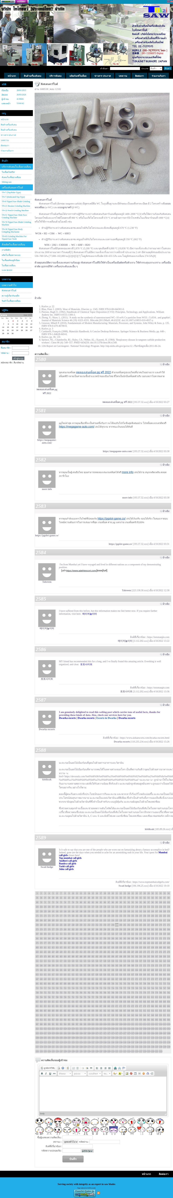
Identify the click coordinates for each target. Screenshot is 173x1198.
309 (45, 934)
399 (132, 943)
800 (104, 997)
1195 (53, 1051)
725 (77, 988)
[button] (48, 1068)
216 (81, 920)
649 (45, 979)
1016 (152, 1024)
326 (112, 934)
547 (45, 965)
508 (160, 956)
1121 (164, 1038)
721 (61, 988)
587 (69, 970)
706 (136, 983)
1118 (152, 1038)
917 (164, 1011)
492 (96, 956)
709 (148, 983)
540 (152, 961)
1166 (73, 1047)
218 (89, 920)
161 (132, 911)
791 (69, 997)
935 (100, 1015)
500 (128, 956)
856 (57, 1006)
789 (61, 997)
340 (168, 934)
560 (96, 965)
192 (120, 916)
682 (41, 983)
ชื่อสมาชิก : (6, 348)
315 (69, 934)
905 (116, 1011)
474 (160, 952)
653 (61, 979)
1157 (37, 1047)
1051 (156, 1029)
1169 (85, 1047)
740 (136, 988)
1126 (49, 1042)
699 (108, 983)
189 (108, 916)
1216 (136, 1051)
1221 (156, 1051)
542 (160, 961)
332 (136, 934)
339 (164, 934)
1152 (152, 1042)
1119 (156, 1038)
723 (69, 988)
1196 (57, 1051)
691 (77, 983)
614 (41, 974)
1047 (140, 1029)
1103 (93, 1038)
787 (53, 997)
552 (65, 965)
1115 (140, 1038)
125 (124, 907)
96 (145, 902)
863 (85, 1006)
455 (85, 952)
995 (69, 1024)
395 (116, 943)
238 (168, 920)
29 (149, 893)
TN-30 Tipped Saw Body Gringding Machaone (12, 230)
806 (128, 997)
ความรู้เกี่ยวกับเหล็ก (10, 296)
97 (149, 902)
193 (124, 916)
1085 (156, 1033)
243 (53, 925)
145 (69, 911)
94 (137, 902)
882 (160, 1006)
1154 (160, 1042)
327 (116, 934)
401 (140, 943)
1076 (120, 1033)
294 (120, 929)
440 (160, 947)
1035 (93, 1029)
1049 (148, 1029)
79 (77, 902)
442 (168, 947)
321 (93, 934)
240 (41, 925)
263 (132, 925)
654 (65, 979)
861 (77, 1006)
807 (132, 997)
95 (141, 902)
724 (73, 988)
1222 (160, 1051)
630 (104, 974)
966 (89, 1020)
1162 (57, 1047)
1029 (69, 1029)
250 (81, 925)
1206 (97, 1051)
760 (81, 993)
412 (49, 947)
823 (61, 1002)
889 (53, 1011)
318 (81, 934)
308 (41, 934)
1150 (144, 1042)
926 (65, 1015)
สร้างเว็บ (14, 2)
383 (69, 943)
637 (132, 974)
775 (140, 993)
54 (113, 898)
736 (120, 988)
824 (65, 1002)
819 (45, 1002)
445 (45, 952)
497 (116, 956)
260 (120, 925)
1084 (152, 1033)
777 (148, 993)
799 (100, 997)
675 (148, 979)
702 (120, 983)
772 (128, 993)
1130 (65, 1042)
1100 (81, 1038)
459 (100, 952)
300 (144, 929)
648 (41, 979)
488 (81, 956)
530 (112, 961)
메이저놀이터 (89, 614)
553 (69, 965)
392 (104, 943)
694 (89, 983)
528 (104, 961)
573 (148, 965)
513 (45, 961)
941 (124, 1015)
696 (96, 983)
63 (149, 898)
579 (37, 970)
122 (112, 907)
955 (45, 1020)
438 (152, 947)
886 (41, 1011)
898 (89, 1011)
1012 (136, 1024)
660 (89, 979)
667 (116, 979)
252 (89, 925)
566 (120, 965)
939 (116, 1015)
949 (156, 1015)
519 (69, 961)
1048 (144, 1029)
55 (117, 898)
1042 (120, 1029)
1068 (89, 1033)
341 (37, 938)
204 (168, 916)
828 (81, 1002)
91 (125, 902)
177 (61, 916)
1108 (113, 1038)
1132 (73, 1042)
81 (85, 902)
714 (168, 983)
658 (81, 979)
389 (93, 943)
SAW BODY (7, 270)
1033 (85, 1029)
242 (49, 925)
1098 (73, 1038)
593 (93, 970)
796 (89, 997)
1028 (65, 1029)
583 (53, 970)
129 (140, 907)
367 (140, 938)
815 (164, 997)
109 (61, 907)
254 (96, 925)
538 (144, 961)
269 (156, 925)
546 (41, 965)
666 (112, 979)
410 (41, 947)
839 (124, 1002)
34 (169, 893)
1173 (101, 1047)
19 (109, 893)
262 (128, 925)
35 (37, 898)
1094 (57, 1038)
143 (61, 911)
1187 (156, 1047)
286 (89, 929)
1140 (105, 1042)
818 (41, 1002)
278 (57, 929)
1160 (49, 1047)
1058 (49, 1033)
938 (112, 1015)
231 (140, 920)
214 (73, 920)
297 (132, 929)
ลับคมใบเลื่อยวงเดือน (11, 177)
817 (37, 1002)
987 (37, 1024)
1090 (41, 1038)
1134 (81, 1042)
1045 (132, 1029)
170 (168, 911)
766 (104, 993)
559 (93, 965)
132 (152, 907)
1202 (81, 1051)
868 (104, 1006)
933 (93, 1015)
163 (140, 911)
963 (77, 1020)
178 (65, 916)
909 (132, 1011)
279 (61, 929)
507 (156, 956)
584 (57, 970)
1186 (152, 1047)
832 (96, 1002)
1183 (140, 1047)
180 (73, 916)
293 (116, 929)
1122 (168, 1038)
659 (85, 979)
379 (53, 943)
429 (116, 947)
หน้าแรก (4, 119)
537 (140, 961)
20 (113, 893)
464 (120, 952)
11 (77, 893)
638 (136, 974)
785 (45, 997)
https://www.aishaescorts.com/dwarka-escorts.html (144, 738)
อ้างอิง (166, 364)
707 (140, 983)
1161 (53, 1047)
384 (73, 943)
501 (132, 956)
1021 (37, 1029)
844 (144, 1002)
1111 (124, 1038)
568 (128, 965)
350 (73, 938)
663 (100, 979)
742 (144, 988)
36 (41, 898)
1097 (69, 1038)
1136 (89, 1042)
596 (104, 970)
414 (57, 947)
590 (81, 970)
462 (112, 952)
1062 (65, 1033)
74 (57, 902)
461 (108, 952)
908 (128, 1011)
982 (152, 1020)
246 (65, 925)
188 (104, 916)
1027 (61, 1029)
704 (128, 983)
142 (57, 911)
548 (49, 965)
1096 (65, 1038)
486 (73, 956)
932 (89, 1015)
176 (57, 916)
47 (85, 898)
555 (77, 965)
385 (77, 943)
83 (93, 902)
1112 (128, 1038)
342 (41, 938)
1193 (45, 1051)
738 (128, 988)
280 (65, 929)
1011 (132, 1024)
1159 (45, 1047)
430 (120, 947)
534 (128, 961)
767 (108, 993)
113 (77, 907)
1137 (93, 1042)
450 (65, 952)
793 (77, 997)
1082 (144, 1033)
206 (41, 920)
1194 (49, 1051)
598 (112, 970)
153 (100, 911)
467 (132, 952)
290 (104, 929)
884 (168, 1006)
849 (164, 1002)
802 (112, 997)
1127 (53, 1042)
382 (65, 943)
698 (104, 983)
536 (136, 961)
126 (128, 907)
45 (77, 898)
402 (144, 943)
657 (77, 979)
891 (61, 1011)
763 (93, 993)
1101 (85, 1038)
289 (100, 929)
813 (156, 997)
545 (37, 965)
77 (69, 902)
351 (77, 938)
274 (41, 929)
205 (37, 920)
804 (120, 997)
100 (160, 902)
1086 (160, 1033)
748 (168, 988)
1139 (101, 1042)
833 (100, 1002)
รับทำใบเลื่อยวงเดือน (11, 301)
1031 (77, 1029)
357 (100, 938)
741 (140, 988)
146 (73, 911)
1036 (97, 1029)
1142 (113, 1042)
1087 (164, 1033)
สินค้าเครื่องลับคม (9, 124)
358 (104, 938)
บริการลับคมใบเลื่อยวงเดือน (16, 167)
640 (144, 974)
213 (69, 920)
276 (49, 929)
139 (45, 911)
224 (112, 920)
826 (73, 1002)
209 (53, 920)
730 (96, 988)
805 (124, 997)
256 (104, 925)
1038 (105, 1029)
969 (100, 1020)
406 (160, 943)
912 (144, 1011)
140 (49, 911)
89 (117, 902)
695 (93, 983)
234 (152, 920)
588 (73, 970)
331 (132, 934)
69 (37, 902)
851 (37, 1006)
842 (136, 1002)
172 (41, 916)
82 (89, 902)
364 (128, 938)
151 (93, 911)
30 (153, 893)
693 (85, 983)
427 (108, 947)
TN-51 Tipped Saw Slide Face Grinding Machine (14, 216)
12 (81, 893)
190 (112, 916)
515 (53, 961)
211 (61, 920)
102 (168, 902)
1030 (73, 1029)
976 (128, 1020)
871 (116, 1006)
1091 (45, 1038)
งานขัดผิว (6, 250)
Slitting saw (7, 182)
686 (57, 983)
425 (100, 947)
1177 (117, 1047)
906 (120, 1011)
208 (49, 920)
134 (160, 907)
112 (73, 907)
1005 (109, 1024)
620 (65, 974)
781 (164, 993)
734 (112, 988)
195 (132, 916)
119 (100, 907)
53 (109, 898)
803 (116, 997)
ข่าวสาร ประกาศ (8, 135)
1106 (105, 1038)
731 (100, 988)
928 (73, 1015)
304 (160, 929)
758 (73, 993)
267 (148, 925)
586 (65, 970)
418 (73, 947)
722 (65, 988)
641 (148, 974)
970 (104, 1020)
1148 (136, 1042)
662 (96, 979)
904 (112, 1011)
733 (108, 988)
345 (53, 938)
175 (53, 916)
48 (89, 898)
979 (140, 1020)
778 (152, 993)
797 (93, 997)
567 (124, 965)
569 (132, 965)
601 (124, 970)
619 (61, 974)
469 (140, 952)
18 (105, 893)
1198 (65, 1051)
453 (77, 952)
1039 (109, 1029)
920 (41, 1015)
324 (104, 934)
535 (132, 961)
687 (61, 983)
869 (108, 1006)
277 (53, 929)
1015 (148, 1024)
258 (112, 925)
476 (168, 952)
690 (73, 983)
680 (168, 979)
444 (41, 952)
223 (108, 920)
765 (100, 993)
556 (81, 965)
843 (140, 1002)
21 (117, 893)
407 (164, 943)
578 (168, 965)
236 (160, 920)
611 (164, 970)
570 (136, 965)
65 (157, 898)
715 (37, 988)
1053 (164, 1029)
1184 (144, 1047)
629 (100, 974)
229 (132, 920)
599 (116, 970)
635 (124, 974)
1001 (93, 1024)
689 (69, 983)
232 (144, 920)
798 (96, 997)
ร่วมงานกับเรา (7, 151)
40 (57, 898)
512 (41, 961)
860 (73, 1006)
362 (120, 938)
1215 (132, 1051)
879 (148, 1006)
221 (100, 920)
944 (136, 1015)
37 (45, 898)
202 (160, 916)
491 (93, 956)
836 (112, 1002)
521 (77, 961)
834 (104, 1002)
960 (65, 1020)
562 (104, 965)
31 (157, 893)
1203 (85, 1051)
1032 (81, 1029)
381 (61, 943)
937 (108, 1015)
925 (61, 1015)
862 (81, 1006)
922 (49, 1015)
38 (49, 898)
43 (69, 898)
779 (156, 993)
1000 (89, 1024)
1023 (45, 1029)
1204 (89, 1051)
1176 (113, 1047)
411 (45, 947)
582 (49, 970)
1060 (57, 1033)
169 (164, 911)
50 (97, 898)
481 (53, 956)
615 (45, 974)
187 (100, 916)
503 (140, 956)
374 (168, 938)
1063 (69, 1033)
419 (77, 947)
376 (41, 943)
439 (156, 947)
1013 (140, 1024)
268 (152, 925)
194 (128, 916)
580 (41, 970)
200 (152, 916)
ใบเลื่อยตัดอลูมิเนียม (11, 260)
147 (77, 911)
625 (85, 974)
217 (85, 920)
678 (160, 979)
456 (89, 952)
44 (73, 898)
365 (132, 938)
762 (89, 993)
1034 (89, 1029)
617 (53, 974)
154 (104, 911)
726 (81, 988)
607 (148, 970)
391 (100, 943)
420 (81, 947)
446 (49, 952)
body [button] (42, 1113)
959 (61, 1020)
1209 (109, 1051)
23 (125, 893)
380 (57, 943)
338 (160, 934)
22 (121, 893)
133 (156, 907)
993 (61, 1024)
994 (65, 1024)
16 (97, 893)
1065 (77, 1033)
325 (108, 934)
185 (93, 916)
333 (140, 934)
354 (89, 938)
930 (81, 1015)
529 (108, 961)
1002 (97, 1024)
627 (93, 974)
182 (81, 916)
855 (53, 1006)
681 (37, 983)
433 (132, 947)
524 (89, 961)
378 (49, 943)
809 (140, 997)
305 (164, 929)
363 (124, 938)
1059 (53, 1033)
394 (112, 943)
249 (77, 925)
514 (49, 961)
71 (45, 902)
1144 (120, 1042)
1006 (113, 1024)
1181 (132, 1047)
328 (120, 934)
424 (96, 947)
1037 (101, 1029)
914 (152, 1011)
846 (152, 1002)
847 (156, 1002)
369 (148, 938)
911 (140, 1011)
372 (160, 938)
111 (69, 907)
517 (61, 961)
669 (124, 979)
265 (140, 925)
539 (148, 961)
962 (73, 1020)
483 (61, 956)
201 (156, 916)
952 (168, 1015)
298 (136, 929)
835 (108, 1002)
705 (132, 983)
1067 (85, 1033)
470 (144, 952)
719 (53, 988)
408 (168, 943)
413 (53, 947)
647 (37, 979)
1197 (61, 1051)
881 (156, 1006)
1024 (49, 1029)
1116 (144, 1038)
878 (144, 1006)
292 (112, 929)
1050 (152, 1029)
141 (53, 911)
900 (96, 1011)
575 (156, 965)
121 (108, 907)
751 (45, 993)
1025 (53, 1029)
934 (96, 1015)
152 (96, 911)
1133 (77, 1042)
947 (148, 1015)
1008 (120, 1024)
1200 (73, 1051)
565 (116, 965)
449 (61, 952)
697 (100, 983)
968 (96, 1020)
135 (164, 907)
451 (69, 952)
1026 (57, 1029)
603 (132, 970)
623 (77, 974)
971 (108, 1020)
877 (140, 1006)
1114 (136, 1038)
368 (144, 938)
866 (96, 1006)
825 (69, 1002)
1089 (37, 1038)
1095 (61, 1038)
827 (77, 1002)
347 (61, 938)
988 (41, 1024)
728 (89, 988)
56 (121, 898)
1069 (93, 1033)
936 (104, 1015)
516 (57, 961)
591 (85, 970)
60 (137, 898)
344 (49, 938)
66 (161, 898)
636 (128, 974)
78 (73, 902)
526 (96, 961)
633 (116, 974)
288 (96, 929)
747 (164, 988)
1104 (97, 1038)
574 (152, 965)
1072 (105, 1033)
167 (156, 911)
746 (160, 988)
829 (85, 1002)
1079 (132, 1033)
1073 (109, 1033)
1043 (124, 1029)
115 (85, 907)
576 (160, 965)
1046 (136, 1029)
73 (53, 902)
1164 (65, 1047)
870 (112, 1006)
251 (85, 925)
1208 (105, 1051)
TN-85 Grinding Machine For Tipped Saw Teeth (14, 237)
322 (96, 934)
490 (89, 956)
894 (73, 1011)
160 (128, 911)
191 (116, 916)
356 (96, 938)
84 (97, 902)
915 (156, 1011)
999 (85, 1024)
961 (69, 1020)
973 (116, 1020)
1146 (128, 1042)
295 (124, 929)
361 (116, 938)
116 (89, 907)
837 (116, 1002)
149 (85, 911)
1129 (61, 1042)
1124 (41, 1042)
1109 (117, 1038)
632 (112, 974)
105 (45, 907)
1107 (109, 1038)
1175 (109, 1047)
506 (152, 956)
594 (96, 970)
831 (93, 1002)
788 (57, 997)
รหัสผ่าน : (5, 353)
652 (57, 979)
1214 (128, 1051)
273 (37, 929)
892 (65, 1011)
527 (100, 961)
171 (37, 916)
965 (85, 1020)
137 (37, 911)
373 (164, 938)
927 (69, 1015)
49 (93, 898)
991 (53, 1024)
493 (100, 956)
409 (37, 947)
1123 (37, 1042)
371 (156, 938)
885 (37, 1011)
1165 (69, 1047)
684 (49, 983)
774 (136, 993)
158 (120, 911)
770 (120, 993)
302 (152, 929)
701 (116, 983)
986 (168, 1020)
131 (148, 907)
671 (132, 979)
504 (144, 956)
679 (164, 979)
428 (112, 947)
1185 (148, 1047)
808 (136, 997)
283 (77, 929)
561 (100, 965)
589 (77, 970)
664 (104, 979)
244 (57, 925)
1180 (128, 1047)
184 (89, 916)
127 (132, 907)
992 (57, 1024)
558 (89, 965)
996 (73, 1024)
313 (61, 934)
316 (73, 934)
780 (160, 993)
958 (57, 1020)
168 (160, 911)
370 (152, 938)
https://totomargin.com (158, 637)
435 (140, 947)
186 (96, 916)
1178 (120, 1047)
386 (81, 943)
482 (57, 956)
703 (124, 983)
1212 (120, 1051)
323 (100, 934)
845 (148, 1002)
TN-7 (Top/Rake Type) (11, 192)
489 (85, 956)
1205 (93, 1051)
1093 (53, 1038)
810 (144, 997)
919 (37, 1015)
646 (168, 974)
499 (124, 956)
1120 (160, 1038)
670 (128, 979)
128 (136, 907)
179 (69, 916)
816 (168, 997)
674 (144, 979)
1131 (69, 1042)
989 (45, 1024)
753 (53, 993)
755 (61, 993)
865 (93, 1006)
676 (152, 979)
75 (61, 902)
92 (129, 902)
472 (152, 952)
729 (93, 988)
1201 (77, 1051)
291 (108, 929)
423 (93, 947)
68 (169, 898)
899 (93, 1011)
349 (69, 938)
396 (120, 943)
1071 (101, 1033)
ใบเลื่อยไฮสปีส (8, 172)
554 (73, 965)
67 (165, 898)
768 (112, 993)
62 (145, 898)
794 (81, 997)
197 (140, 916)
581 (45, 970)
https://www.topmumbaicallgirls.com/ (151, 882)
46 (81, 898)
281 (69, 929)
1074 (113, 1033)
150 (89, 911)
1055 (37, 1033)
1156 (168, 1042)
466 (128, 952)
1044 (128, 1029)
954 (41, 1020)
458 (96, 952)
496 (112, 956)
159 (124, 911)
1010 (128, 1024)
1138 (97, 1042)
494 (104, 956)
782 (168, 993)
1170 (89, 1047)
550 (57, 965)
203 (164, 916)
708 (144, 983)
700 (112, 983)
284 (81, 929)
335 (148, 934)
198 (144, 916)
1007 (117, 1024)
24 (129, 893)
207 (45, 920)
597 (108, 970)
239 (37, 925)
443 (37, 952)
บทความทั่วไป (9, 285)
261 (124, 925)
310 (49, 934)
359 (108, 938)
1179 (124, 1047)
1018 (160, 1024)
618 (57, 974)
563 (108, 965)
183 (85, 916)
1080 (136, 1033)
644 (160, 974)
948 (152, 1015)
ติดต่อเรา (5, 145)
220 (96, 920)
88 (113, 902)
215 (77, 920)
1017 (156, 1024)
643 (156, 974)
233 (148, 920)
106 (49, 907)
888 (49, 1011)
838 (120, 1002)
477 (37, 956)
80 (81, 902)
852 (41, 1006)
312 (57, 934)
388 (89, 943)
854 (49, 1006)
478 (41, 956)
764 (96, 993)
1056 (41, 1033)
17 (101, 893)
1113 (132, 1038)
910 (136, 1011)
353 (85, 938)
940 (120, 1015)
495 (108, 956)
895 (77, 1011)
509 (164, 956)
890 (57, 1011)
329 (124, 934)
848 (160, 1002)
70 (41, 902)
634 (120, 974)
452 (73, 952)
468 (136, 952)
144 (65, 911)
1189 (164, 1047)
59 (133, 898)
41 (61, 898)
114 (81, 907)
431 (124, 947)
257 (108, 925)
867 (100, 1006)
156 (112, 911)
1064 (73, 1033)
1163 (61, 1047)
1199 (69, 1051)
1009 (124, 1024)
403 (148, 943)
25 (133, 893)
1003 (101, 1024)
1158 (41, 1047)
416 (65, 947)
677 (156, 979)
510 (168, 956)
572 (144, 965)
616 (49, 974)
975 (124, 1020)
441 (164, 947)
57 (125, 898)
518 (65, 961)
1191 (37, 1051)
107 (53, 907)
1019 (164, 1024)
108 (57, 907)
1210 (113, 1051)
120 (104, 907)
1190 (168, 1047)
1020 (168, 1024)
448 (57, 952)
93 (133, 902)
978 (136, 1020)
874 (128, 1006)
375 (37, 943)
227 (124, 920)
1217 (140, 1051)
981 (148, 1020)
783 (37, 997)
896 (81, 1011)
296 (128, 929)
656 (73, 979)
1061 (61, 1033)
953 (37, 1020)
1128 (57, 1042)
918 (168, 1011)
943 (132, 1015)
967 (93, 1020)
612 (168, 970)
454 (81, 952)
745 (156, 988)
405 (156, 943)
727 (85, 988)
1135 (85, 1042)
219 (93, 920)
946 (144, 1015)
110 (65, 907)
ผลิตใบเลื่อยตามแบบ (11, 255)
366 (136, 938)
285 (85, 929)
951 (164, 1015)
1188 (160, 1047)
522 (81, 961)
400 (136, 943)
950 (160, 1015)
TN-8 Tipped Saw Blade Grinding (16, 201)
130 (144, 907)
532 (120, 961)
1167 (77, 1047)
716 (41, 988)
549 (53, 965)
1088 (168, 1033)
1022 (41, 1029)
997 (77, 1024)
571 (140, 965)
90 (121, 902)
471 (148, 952)
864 (89, 1006)
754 (57, 993)
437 (148, 947)
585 (61, 970)
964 (81, 1020)
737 (124, 988)
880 (152, 1006)
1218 (144, 1051)
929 (77, 1015)
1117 (148, 1038)
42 (65, 898)
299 (140, 929)
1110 (120, 1038)
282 (73, 929)
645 (164, 974)
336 (152, 934)
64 (153, 898)
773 (132, 993)
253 (93, 925)
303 (156, 929)
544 (168, 961)
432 (128, 947)
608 (152, 970)
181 (77, 916)
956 (49, 1020)
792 (73, 997)
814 (160, 997)
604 (136, 970)
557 (85, 965)
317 (77, 934)
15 (93, 893)
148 (81, 911)
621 (69, 974)
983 (156, 1020)
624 (81, 974)
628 (96, 974)
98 (153, 902)
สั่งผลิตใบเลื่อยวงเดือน (13, 244)
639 (140, 974)
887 (45, 1011)
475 (164, 952)
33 (165, 893)
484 (65, 956)
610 (160, 970)
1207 (101, 1051)
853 (45, 1006)
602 (128, 970)
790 (65, 997)
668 (120, 979)
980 (144, 1020)
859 (69, 1006)
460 (104, 952)
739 (132, 988)
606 (144, 970)
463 (116, 952)
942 (128, 1015)
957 (53, 1020)
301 (148, 929)
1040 (113, 1029)
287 (93, 929)
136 (168, 907)
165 (148, 911)
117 (93, 907)
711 (156, 983)
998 (81, 1024)
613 (37, 974)
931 (85, 1015)
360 (112, 938)
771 (124, 993)
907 (124, 1011)
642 (152, 974)
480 (49, 956)
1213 (124, 1051)
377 (45, 943)
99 (157, 902)
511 (37, 961)
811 (148, 997)
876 (136, 1006)
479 (45, 956)
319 (85, 934)
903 (108, 1011)
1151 (148, 1042)
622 (73, 974)
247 (69, 925)
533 (124, 961)
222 (104, 920)
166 (152, 911)
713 (164, 983)
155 (108, 911)
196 (136, 916)
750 (41, 993)
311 (53, 934)
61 (141, 898)
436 (144, 947)
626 (89, 974)
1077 (124, 1033)
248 (73, 925)
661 (93, 979)
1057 (45, 1033)
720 (57, 988)
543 (164, 961)
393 (108, 943)
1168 (81, 1047)
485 (69, 956)
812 (152, 997)
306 (168, 929)
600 (120, 970)
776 (144, 993)
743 (148, 988)
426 (104, 947)
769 (116, 993)
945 (140, 1015)
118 (96, 907)
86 (105, 902)
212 (65, 920)
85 (101, 902)
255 (100, 925)
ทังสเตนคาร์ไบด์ (9, 290)
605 (140, 970)
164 (144, 911)
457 (93, 952)
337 (156, 934)
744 (152, 988)
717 (45, 988)
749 (37, 993)
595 (100, 970)
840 (128, 1002)
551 (61, 965)
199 (148, 916)
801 (108, 997)
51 (101, 898)
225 (116, 920)
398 (128, 943)
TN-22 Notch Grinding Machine (15, 210)
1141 (109, 1042)
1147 (132, 1042)
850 (168, 1002)
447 (53, 952)
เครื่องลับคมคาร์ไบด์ (12, 187)
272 (168, 925)
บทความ (5, 140)
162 (136, 911)
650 (49, 979)
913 (148, 1011)
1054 (168, 1029)
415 (61, 947)
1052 (160, 1029)
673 (140, 979)
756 (65, 993)
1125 (45, 1042)
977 (132, 1020)
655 (69, 979)
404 (152, 943)
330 (128, 934)
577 (164, 965)
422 (89, 947)
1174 (105, 1047)
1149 (140, 1042)
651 (53, 979)
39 (53, 898)
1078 (128, 1033)
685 (53, 983)
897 (85, 1011)
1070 (97, 1033)
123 (116, 907)
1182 (136, 1047)
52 (105, 898)
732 (104, 988)
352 (81, 938)
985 (164, 1020)
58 (129, 898)
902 (104, 1011)
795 (85, 997)
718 (49, 988)
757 (69, 993)
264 (136, 925)
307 (37, 934)
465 (124, 952)
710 (152, 983)
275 (45, 929)
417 (69, 947)
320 (89, 934)
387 (85, 943)
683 (45, 983)
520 (73, 961)
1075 (117, 1033)
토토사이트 (86, 664)
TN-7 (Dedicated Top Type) (13, 197)
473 (156, 952)
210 (57, 920)
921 (45, 1015)
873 (124, 1006)
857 (61, 1006)
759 (77, 993)
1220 (152, 1051)
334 (144, 934)
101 (164, 902)
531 (116, 961)
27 (141, 893)
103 (37, 907)
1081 (140, 1033)
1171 (93, 1047)
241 (45, 925)
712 (160, 983)
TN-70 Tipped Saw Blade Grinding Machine (16, 223)
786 (49, 997)
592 (89, 970)
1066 (81, 1033)
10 (73, 893)
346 (57, 938)
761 (85, 993)
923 (53, 1015)
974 (120, 1020)
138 (41, 911)
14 (89, 893)
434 (136, 947)
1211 (117, 1051)
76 (65, 902)
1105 (101, 1038)
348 (65, 938)
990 (49, 1024)
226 (120, 920)
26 (137, 893)
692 (81, 983)
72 (49, 902)
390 (96, 943)
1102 (89, 1038)
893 (69, 1011)
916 (160, 1011)
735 (116, 988)
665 (108, 979)
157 (116, 911)
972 (112, 1020)
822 (57, 1002)
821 (53, 1002)
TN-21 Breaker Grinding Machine (16, 206)
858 (65, 1006)
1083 (148, 1033)
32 (161, 893)
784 (41, 997)
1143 (117, 1042)
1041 (117, 1029)
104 (41, 907)
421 (85, 947)
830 (89, 1002)
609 (156, 970)
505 (148, 956)
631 (108, 974)
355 (93, 938)
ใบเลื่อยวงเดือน (8, 265)
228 (128, 920)
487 (77, 956)
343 (45, 938)
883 (164, 1006)
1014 (144, 1024)
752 (49, 993)
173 (45, 916)
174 (49, 916)
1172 (97, 1047)
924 (57, 1015)
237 (164, 920)
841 (132, 1002)
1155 (164, 1042)
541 (156, 961)
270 (160, 925)
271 (164, 925)
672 (136, 979)
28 (145, 893)
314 (65, 934)
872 (120, 1006)
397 (124, 943)
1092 (49, 1038)
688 (65, 983)
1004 (105, 1024)
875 (132, 1006)
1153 (156, 1042)
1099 (77, 1038)
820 (49, 1002)
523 (85, 961)
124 (120, 907)
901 (100, 1011)
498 (120, 956)
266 (144, 925)
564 (112, 965)
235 (156, 920)
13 (85, 893)
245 (61, 925)
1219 (148, 1051)
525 (93, 961)
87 (109, 902)
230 (136, 920)
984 (160, 1020)
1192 (41, 1051)
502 (136, 956)
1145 (124, 1042)
